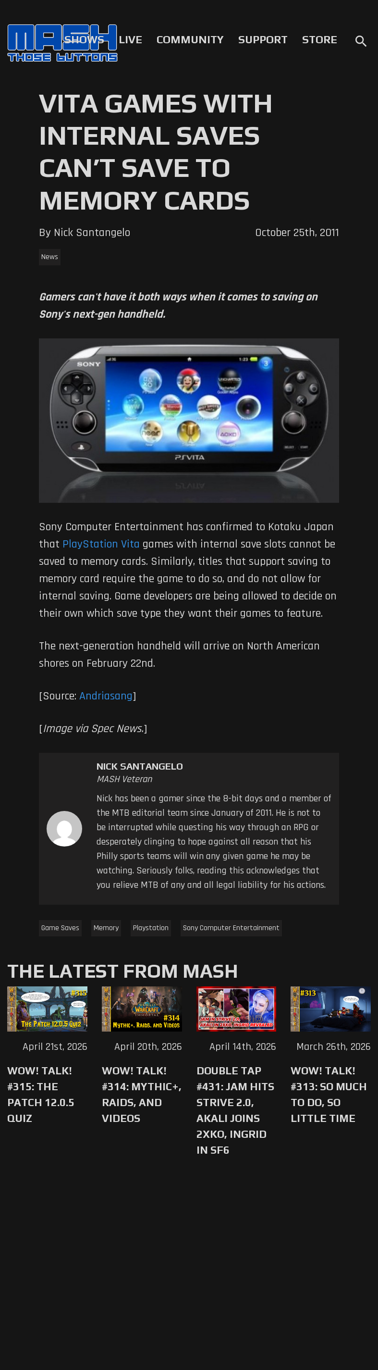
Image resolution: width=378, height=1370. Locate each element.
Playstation (151, 928)
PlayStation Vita (101, 544)
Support (263, 39)
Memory (106, 928)
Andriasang (106, 696)
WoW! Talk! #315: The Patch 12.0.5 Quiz (40, 1094)
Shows (84, 39)
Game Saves (60, 928)
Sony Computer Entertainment (231, 928)
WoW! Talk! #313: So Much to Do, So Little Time (329, 1094)
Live (130, 39)
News (49, 257)
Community (190, 39)
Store (319, 39)
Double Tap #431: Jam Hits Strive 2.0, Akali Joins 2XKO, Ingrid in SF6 (235, 1110)
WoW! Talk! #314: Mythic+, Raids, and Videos (142, 1094)
